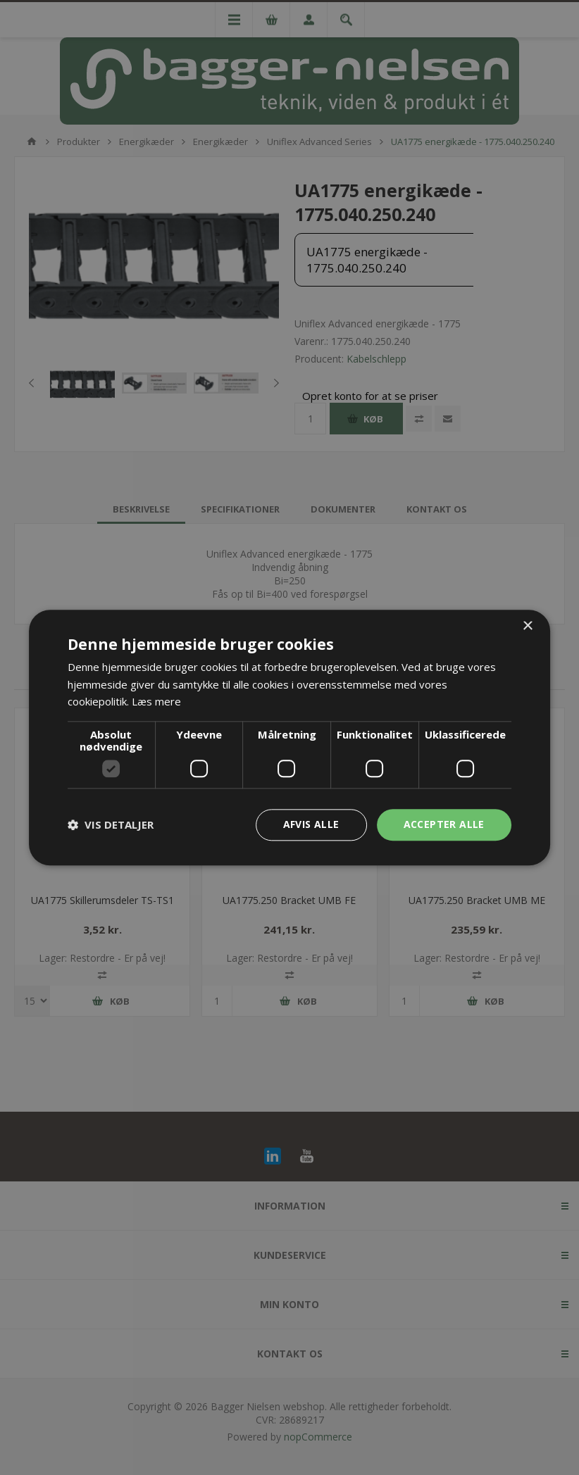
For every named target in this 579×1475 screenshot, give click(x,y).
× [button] (527, 626)
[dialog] (289, 737)
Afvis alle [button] (311, 824)
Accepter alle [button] (444, 824)
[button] (111, 825)
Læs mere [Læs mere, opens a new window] (156, 702)
